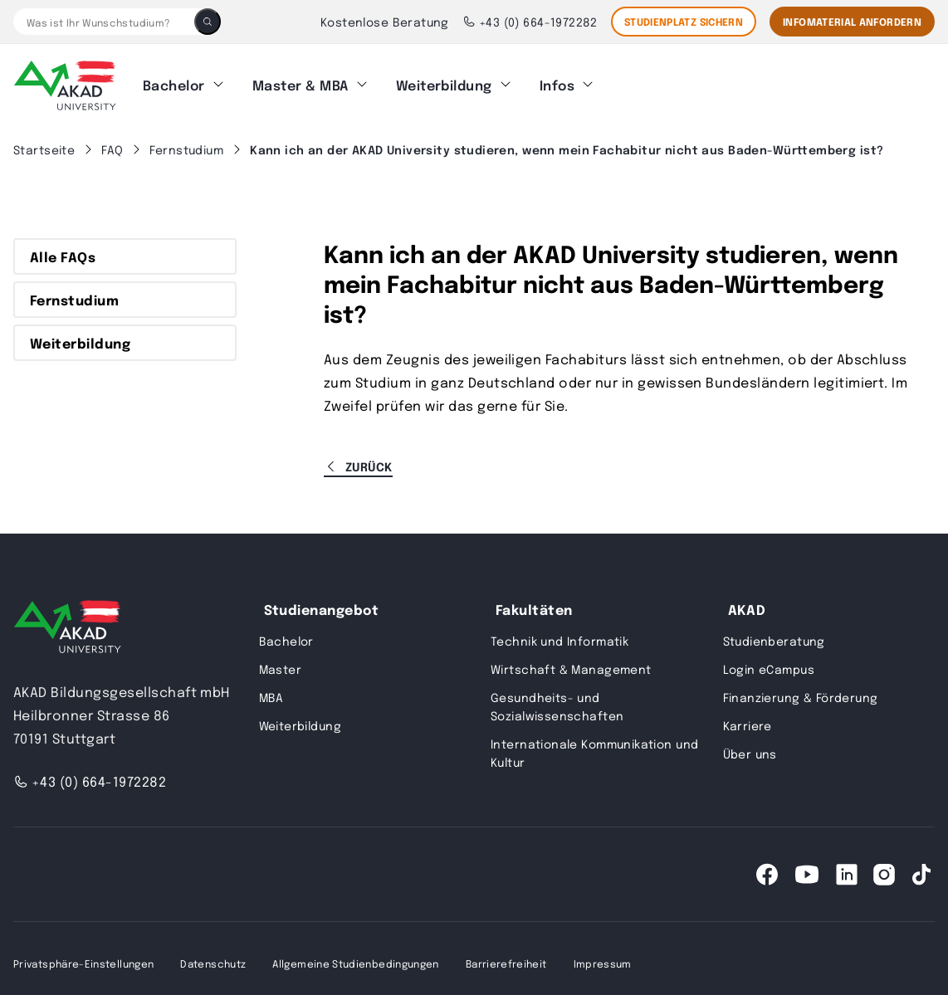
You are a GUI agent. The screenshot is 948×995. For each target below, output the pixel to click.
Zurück (358, 456)
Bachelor (174, 80)
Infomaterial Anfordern (852, 21)
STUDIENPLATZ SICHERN (683, 21)
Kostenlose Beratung (384, 21)
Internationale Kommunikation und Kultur (594, 742)
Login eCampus (768, 658)
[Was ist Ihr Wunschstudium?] (103, 21)
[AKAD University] (67, 620)
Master (280, 658)
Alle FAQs (62, 246)
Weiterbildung (444, 80)
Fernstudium (74, 289)
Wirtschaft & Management (571, 658)
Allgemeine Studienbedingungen (355, 953)
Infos (557, 80)
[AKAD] (64, 80)
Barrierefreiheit (506, 953)
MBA (271, 687)
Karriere (747, 715)
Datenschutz (213, 953)
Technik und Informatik (559, 630)
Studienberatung (774, 630)
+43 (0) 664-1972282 (530, 21)
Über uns (750, 743)
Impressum (603, 953)
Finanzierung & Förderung (800, 687)
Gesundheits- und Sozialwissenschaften (557, 696)
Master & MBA (300, 80)
